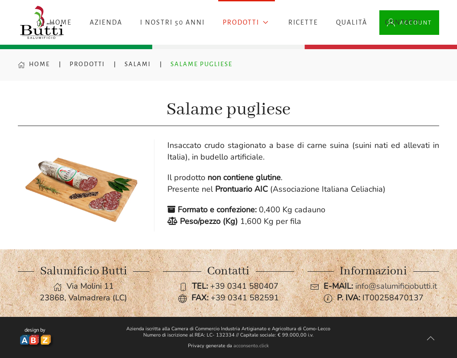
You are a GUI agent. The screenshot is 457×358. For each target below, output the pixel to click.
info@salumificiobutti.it (396, 286)
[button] (430, 338)
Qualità (351, 22)
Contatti (403, 22)
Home (34, 64)
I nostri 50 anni (172, 22)
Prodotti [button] (245, 22)
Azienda (106, 22)
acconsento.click (251, 345)
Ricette (303, 22)
